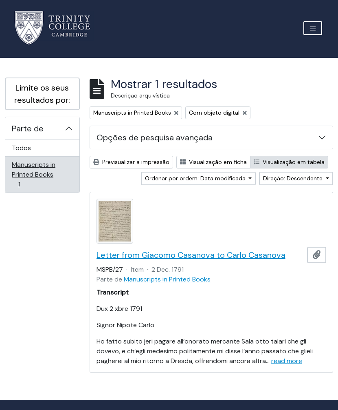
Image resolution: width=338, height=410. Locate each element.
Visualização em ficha (213, 162)
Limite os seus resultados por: (42, 93)
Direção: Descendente (293, 178)
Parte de (28, 128)
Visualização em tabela (289, 162)
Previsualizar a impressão (131, 162)
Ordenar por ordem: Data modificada (196, 178)
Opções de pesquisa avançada (155, 137)
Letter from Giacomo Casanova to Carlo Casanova (191, 255)
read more (286, 361)
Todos (21, 148)
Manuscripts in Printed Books (33, 174)
